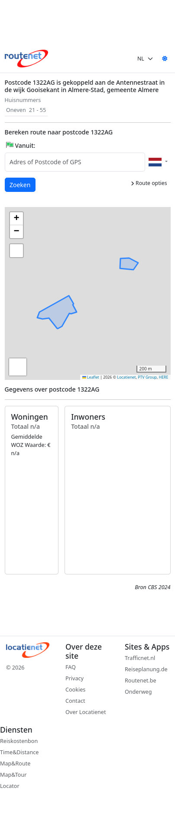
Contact (75, 701)
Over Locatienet (85, 712)
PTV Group (147, 377)
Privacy (74, 678)
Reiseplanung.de (146, 669)
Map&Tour (13, 774)
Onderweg (138, 691)
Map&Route (15, 763)
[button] (120, 263)
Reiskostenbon (19, 741)
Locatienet (126, 377)
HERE (164, 377)
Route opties (149, 183)
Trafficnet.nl (140, 658)
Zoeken (20, 184)
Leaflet (90, 377)
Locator (9, 786)
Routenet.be (140, 680)
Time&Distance (19, 752)
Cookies (75, 689)
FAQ (70, 667)
